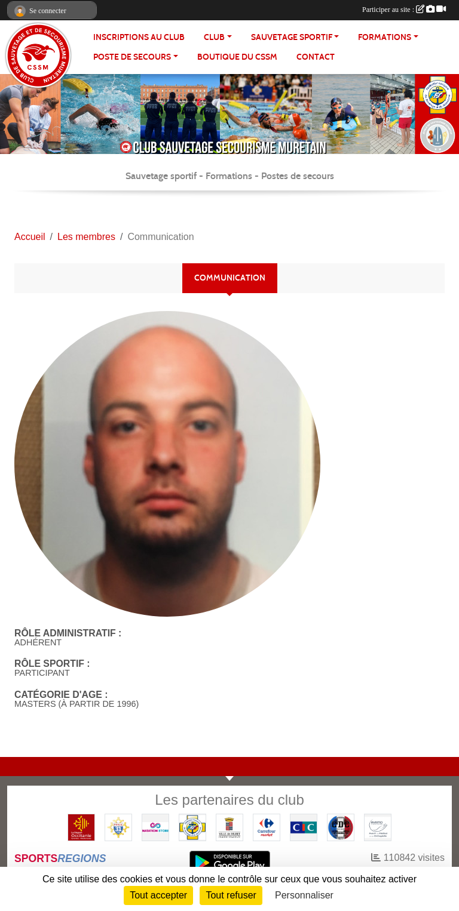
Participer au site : (404, 9)
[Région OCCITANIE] (81, 826)
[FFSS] (192, 826)
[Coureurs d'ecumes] (340, 826)
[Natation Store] (155, 826)
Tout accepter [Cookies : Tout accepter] (158, 895)
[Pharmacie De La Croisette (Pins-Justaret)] (377, 826)
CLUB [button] (214, 37)
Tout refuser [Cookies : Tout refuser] (231, 895)
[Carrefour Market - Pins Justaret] (266, 826)
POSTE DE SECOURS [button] (132, 57)
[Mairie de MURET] (229, 826)
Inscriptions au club (139, 37)
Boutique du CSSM (237, 57)
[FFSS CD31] (118, 826)
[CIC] (303, 826)
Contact (315, 57)
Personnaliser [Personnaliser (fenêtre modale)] (304, 895)
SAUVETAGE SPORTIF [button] (291, 37)
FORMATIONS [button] (384, 37)
